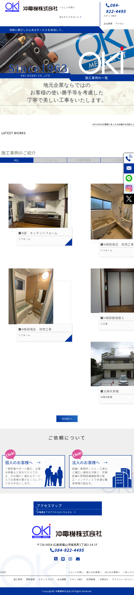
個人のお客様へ (94, 572)
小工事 (117, 160)
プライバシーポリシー (123, 579)
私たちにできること (70, 16)
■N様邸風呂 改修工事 (34, 329)
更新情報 (30, 579)
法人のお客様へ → (90, 462)
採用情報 (90, 579)
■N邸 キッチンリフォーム (38, 233)
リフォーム (50, 160)
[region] (67, 53)
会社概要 (108, 23)
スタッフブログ (46, 579)
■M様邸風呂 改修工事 (117, 244)
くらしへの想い (67, 7)
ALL (16, 160)
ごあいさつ (128, 572)
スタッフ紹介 (110, 15)
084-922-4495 (116, 8)
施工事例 (18, 579)
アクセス (119, 23)
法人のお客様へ (112, 572)
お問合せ (104, 579)
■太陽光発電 (109, 391)
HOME (3, 572)
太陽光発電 (83, 160)
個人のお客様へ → (23, 462)
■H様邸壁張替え (113, 318)
